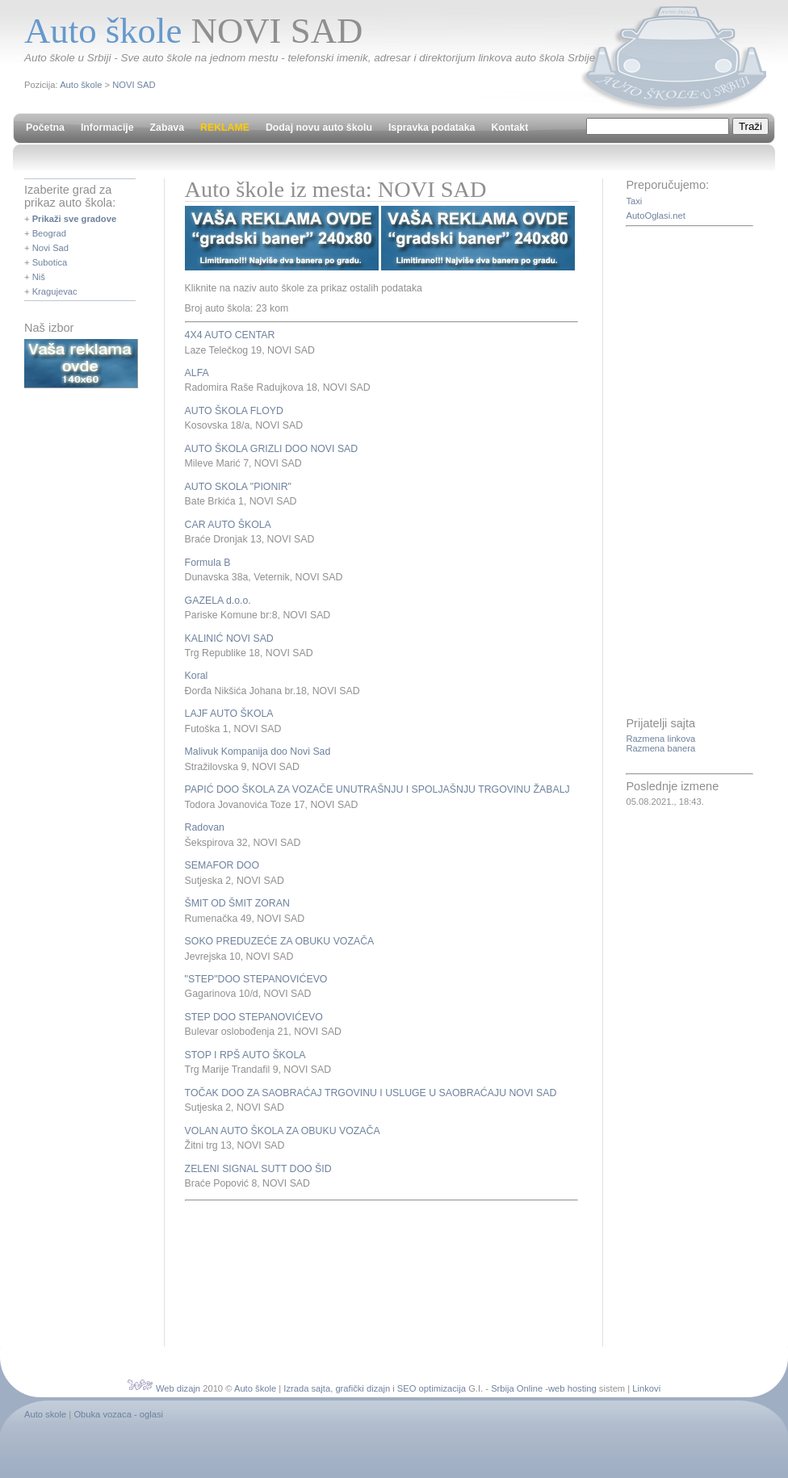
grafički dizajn (362, 1388)
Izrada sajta (306, 1388)
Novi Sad (50, 248)
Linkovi (646, 1388)
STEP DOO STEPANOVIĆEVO (254, 1017)
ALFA (197, 373)
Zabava (167, 127)
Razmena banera (660, 748)
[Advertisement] (244, 1271)
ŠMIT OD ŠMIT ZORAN (237, 903)
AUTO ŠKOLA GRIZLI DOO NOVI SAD (271, 448)
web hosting (572, 1388)
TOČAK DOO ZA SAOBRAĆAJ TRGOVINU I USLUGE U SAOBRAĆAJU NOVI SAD (371, 1093)
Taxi (634, 201)
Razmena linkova (660, 738)
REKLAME (224, 127)
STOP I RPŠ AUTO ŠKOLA (245, 1055)
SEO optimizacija (431, 1388)
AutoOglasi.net (655, 215)
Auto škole (81, 85)
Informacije (107, 127)
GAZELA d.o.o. (218, 600)
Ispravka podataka (431, 127)
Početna (45, 127)
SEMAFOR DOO (222, 865)
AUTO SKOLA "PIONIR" (238, 486)
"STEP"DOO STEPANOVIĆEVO (256, 979)
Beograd (49, 233)
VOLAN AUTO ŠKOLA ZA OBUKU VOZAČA (282, 1131)
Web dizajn (178, 1388)
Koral (196, 675)
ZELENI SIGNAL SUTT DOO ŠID (258, 1168)
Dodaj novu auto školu (319, 127)
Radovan (204, 827)
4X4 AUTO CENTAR (230, 335)
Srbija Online (517, 1388)
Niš (38, 277)
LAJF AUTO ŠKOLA (229, 713)
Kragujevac (55, 291)
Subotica (50, 262)
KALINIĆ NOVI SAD (229, 638)
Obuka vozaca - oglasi (118, 1414)
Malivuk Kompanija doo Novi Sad (258, 751)
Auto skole (45, 1414)
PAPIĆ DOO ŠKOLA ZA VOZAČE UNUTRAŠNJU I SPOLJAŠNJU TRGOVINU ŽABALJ (377, 789)
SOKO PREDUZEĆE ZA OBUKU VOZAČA (280, 941)
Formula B (208, 562)
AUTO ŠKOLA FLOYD (234, 411)
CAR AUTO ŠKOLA (228, 524)
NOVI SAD (133, 85)
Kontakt (509, 127)
